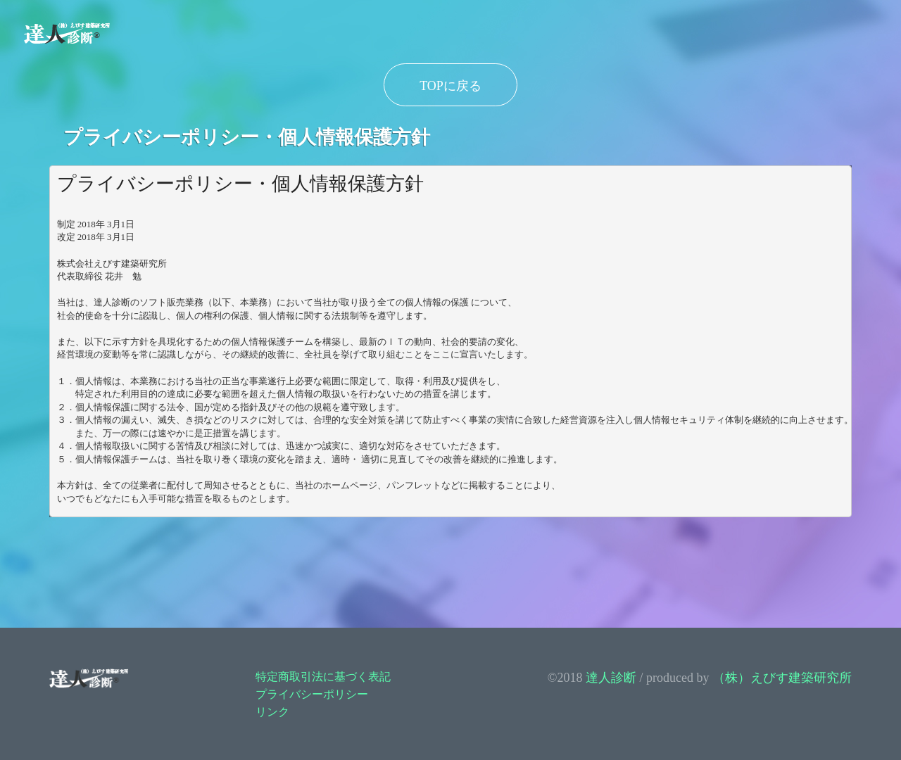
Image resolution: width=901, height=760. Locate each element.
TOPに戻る (450, 86)
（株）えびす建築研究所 (782, 678)
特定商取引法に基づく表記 (323, 677)
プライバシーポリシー (312, 694)
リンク (272, 712)
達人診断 (611, 678)
